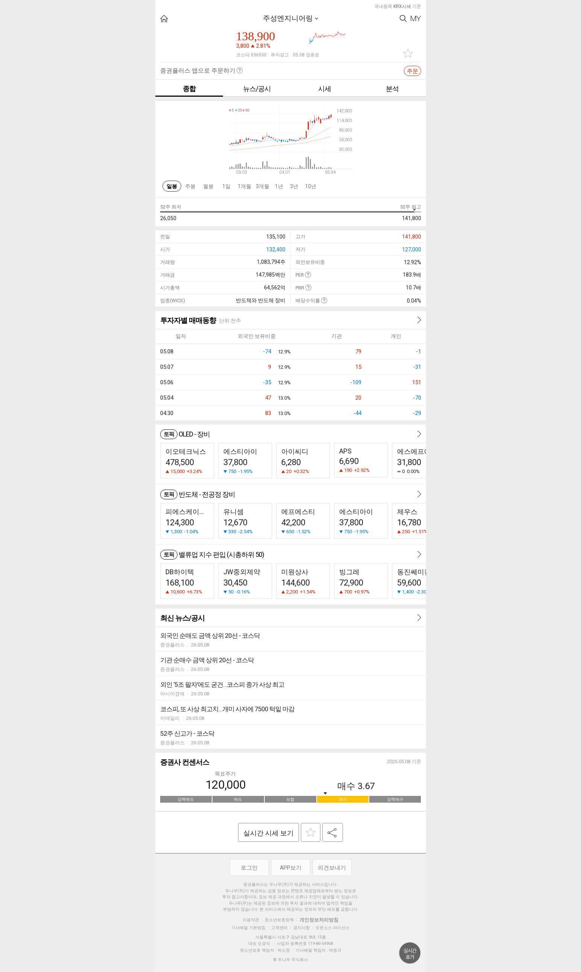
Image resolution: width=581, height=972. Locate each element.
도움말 (308, 274)
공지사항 (301, 927)
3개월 (262, 186)
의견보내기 (332, 867)
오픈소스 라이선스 (333, 927)
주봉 (190, 186)
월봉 (208, 186)
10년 (310, 186)
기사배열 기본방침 (248, 927)
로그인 (249, 867)
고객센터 (279, 927)
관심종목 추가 (408, 53)
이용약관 (251, 919)
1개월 (244, 186)
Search (403, 18)
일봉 (172, 186)
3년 (294, 186)
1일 (226, 186)
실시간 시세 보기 (268, 833)
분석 (392, 89)
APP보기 (291, 867)
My (416, 18)
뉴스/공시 (257, 89)
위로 (410, 953)
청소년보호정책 (279, 919)
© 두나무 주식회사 (290, 959)
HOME (164, 18)
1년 (279, 186)
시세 (324, 89)
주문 (412, 71)
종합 (189, 89)
